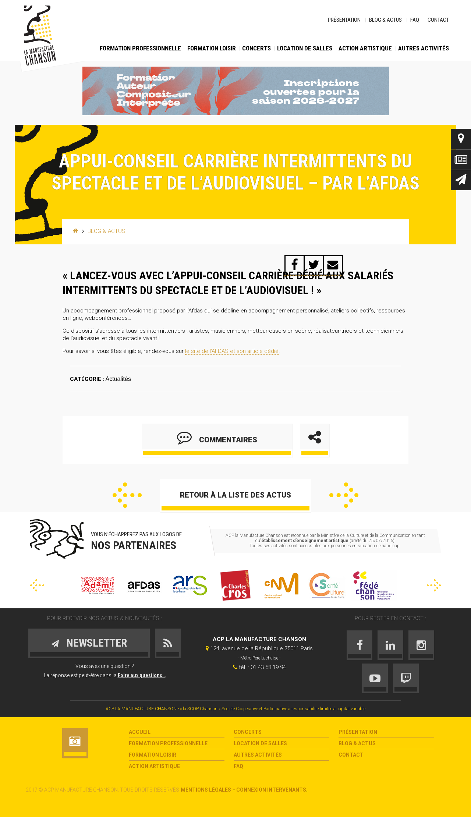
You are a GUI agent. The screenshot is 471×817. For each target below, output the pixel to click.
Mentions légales (206, 790)
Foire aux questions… (142, 675)
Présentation (344, 20)
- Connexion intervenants (269, 790)
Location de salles (304, 48)
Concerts (256, 48)
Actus (461, 159)
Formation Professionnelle (140, 48)
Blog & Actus (385, 20)
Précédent (127, 495)
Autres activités (423, 48)
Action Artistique (365, 48)
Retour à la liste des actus (235, 495)
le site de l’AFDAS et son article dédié (232, 351)
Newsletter (461, 180)
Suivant (343, 495)
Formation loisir (211, 48)
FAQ (414, 20)
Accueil (139, 732)
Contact (438, 20)
